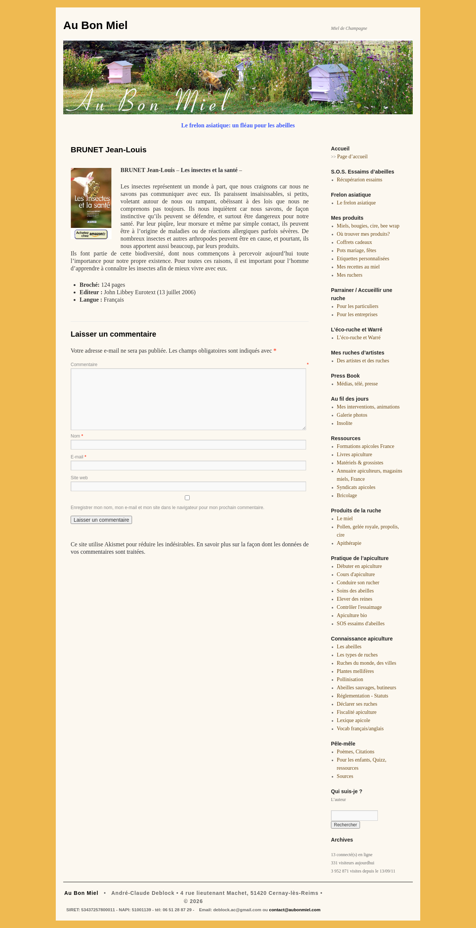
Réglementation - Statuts (362, 696)
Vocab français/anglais (360, 728)
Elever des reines (355, 599)
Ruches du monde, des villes (366, 663)
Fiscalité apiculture (357, 712)
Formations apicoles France (366, 446)
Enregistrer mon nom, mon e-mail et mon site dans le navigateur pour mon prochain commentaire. (167, 507)
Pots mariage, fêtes (356, 250)
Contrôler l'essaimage (359, 607)
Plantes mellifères (355, 671)
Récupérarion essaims (359, 179)
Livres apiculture (354, 454)
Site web (79, 477)
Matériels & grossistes (360, 462)
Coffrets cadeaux (354, 242)
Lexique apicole (353, 720)
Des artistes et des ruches (363, 360)
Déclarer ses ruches (357, 704)
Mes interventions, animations (368, 407)
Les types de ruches (357, 655)
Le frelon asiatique (356, 203)
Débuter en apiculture (359, 566)
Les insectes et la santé (209, 170)
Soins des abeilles (355, 591)
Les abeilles (349, 646)
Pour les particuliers (358, 306)
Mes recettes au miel (358, 267)
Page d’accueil (352, 156)
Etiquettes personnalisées (363, 258)
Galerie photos (352, 415)
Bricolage (347, 495)
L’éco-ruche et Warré (359, 337)
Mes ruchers (350, 275)
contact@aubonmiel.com (294, 909)
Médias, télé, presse (357, 384)
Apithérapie (349, 543)
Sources (345, 776)
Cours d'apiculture (356, 574)
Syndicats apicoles (356, 487)
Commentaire (190, 364)
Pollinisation (350, 679)
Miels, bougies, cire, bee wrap (368, 226)
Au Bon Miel (95, 25)
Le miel (345, 518)
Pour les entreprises (357, 314)
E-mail (78, 457)
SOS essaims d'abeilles (361, 623)
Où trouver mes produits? (363, 234)
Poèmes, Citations (355, 751)
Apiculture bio (352, 615)
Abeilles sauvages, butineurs (366, 687)
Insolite (345, 423)
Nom (77, 436)
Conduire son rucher (358, 582)
